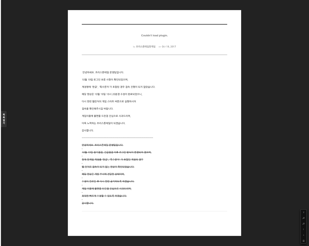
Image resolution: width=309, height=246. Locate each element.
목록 (4, 119)
